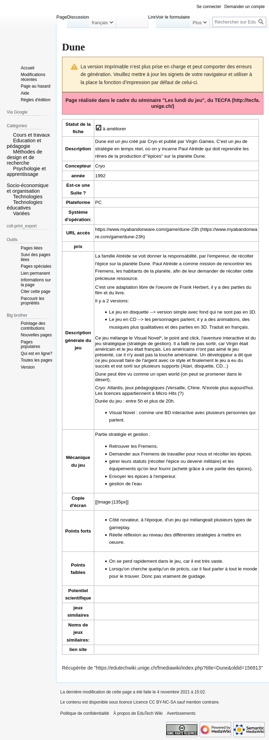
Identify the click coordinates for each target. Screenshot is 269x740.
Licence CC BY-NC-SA (154, 702)
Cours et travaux (31, 135)
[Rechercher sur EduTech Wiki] (239, 22)
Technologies (27, 196)
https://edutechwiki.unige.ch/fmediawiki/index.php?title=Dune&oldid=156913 (178, 668)
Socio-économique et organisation (27, 188)
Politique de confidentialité (84, 713)
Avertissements (181, 713)
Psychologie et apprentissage (26, 171)
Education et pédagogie (24, 143)
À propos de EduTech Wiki (138, 713)
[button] (9, 134)
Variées (21, 213)
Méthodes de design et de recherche (24, 157)
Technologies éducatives (24, 205)
